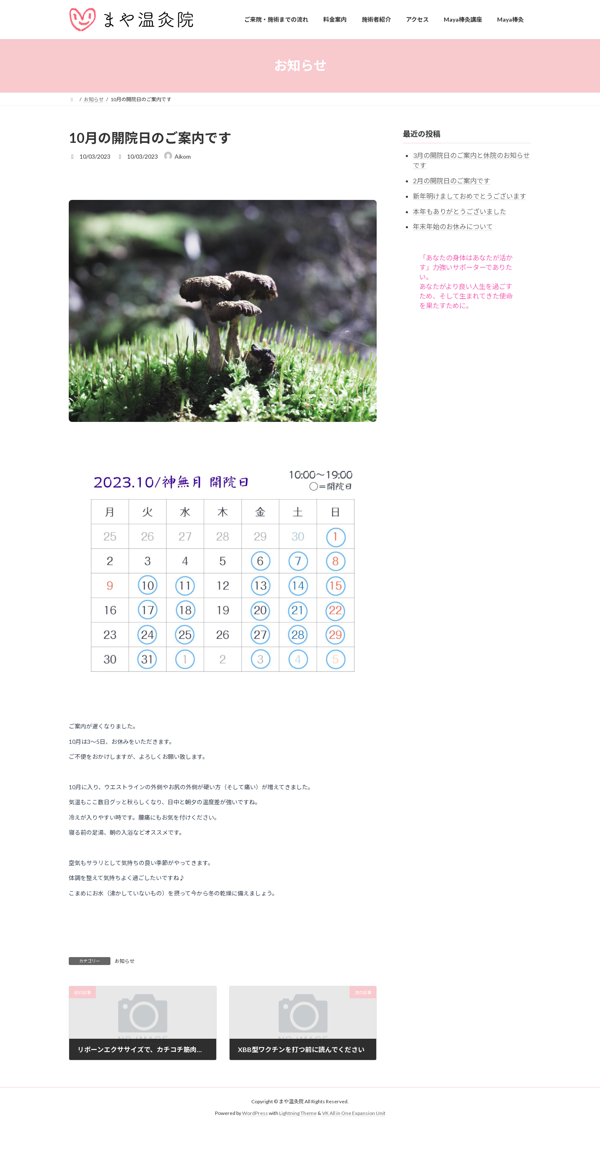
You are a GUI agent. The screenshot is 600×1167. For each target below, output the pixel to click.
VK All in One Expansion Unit (353, 1113)
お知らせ (125, 961)
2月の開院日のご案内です (451, 181)
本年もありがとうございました (459, 211)
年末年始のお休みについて (453, 226)
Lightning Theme (298, 1113)
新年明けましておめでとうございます (469, 195)
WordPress (255, 1113)
